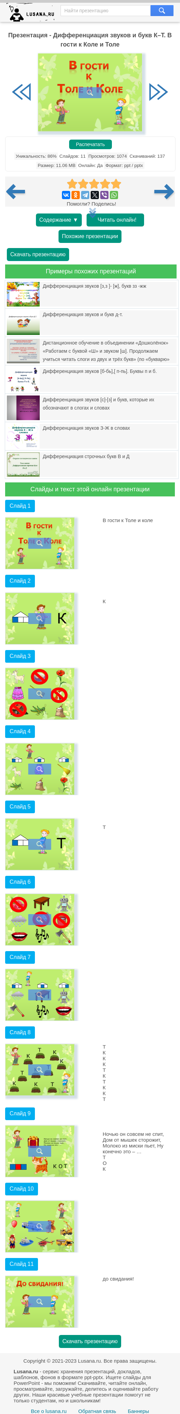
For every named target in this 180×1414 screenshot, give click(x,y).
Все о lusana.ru (48, 1411)
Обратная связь (97, 1411)
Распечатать (90, 144)
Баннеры (138, 1411)
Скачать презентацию (38, 254)
